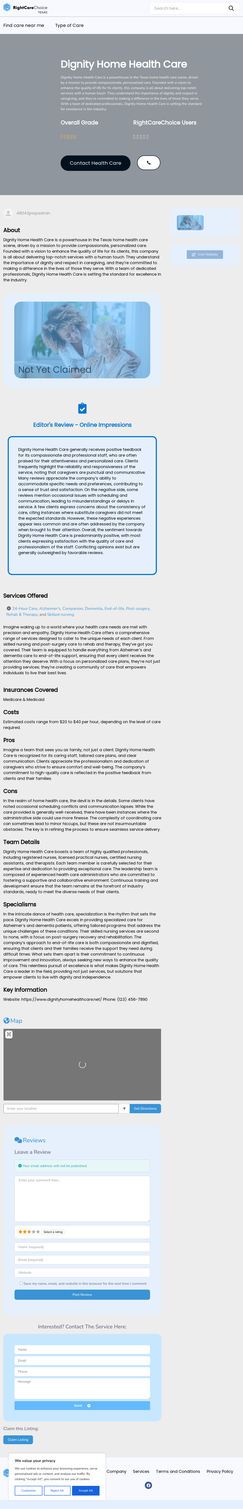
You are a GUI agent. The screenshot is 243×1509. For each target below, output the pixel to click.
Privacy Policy (219, 1471)
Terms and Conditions (176, 1471)
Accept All (86, 1490)
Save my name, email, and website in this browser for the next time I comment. (85, 1283)
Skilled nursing (60, 614)
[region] (57, 1477)
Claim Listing (18, 1439)
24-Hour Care (24, 608)
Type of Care (69, 25)
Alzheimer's (50, 608)
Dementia (94, 608)
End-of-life (114, 608)
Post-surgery (137, 608)
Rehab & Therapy (21, 614)
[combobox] (187, 8)
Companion (72, 608)
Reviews (30, 1140)
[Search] (232, 8)
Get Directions (145, 1108)
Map (13, 1021)
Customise (28, 1490)
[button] (148, 162)
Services (137, 1471)
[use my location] (124, 1108)
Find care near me (23, 25)
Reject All (57, 1490)
